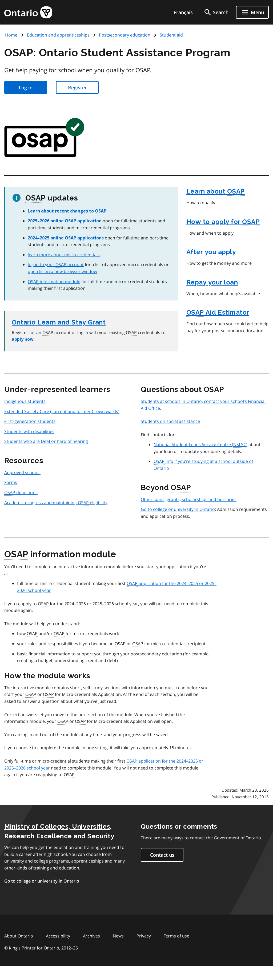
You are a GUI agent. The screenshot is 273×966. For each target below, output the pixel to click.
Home (11, 35)
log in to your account (56, 264)
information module (54, 281)
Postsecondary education (124, 35)
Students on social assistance (170, 421)
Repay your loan (212, 282)
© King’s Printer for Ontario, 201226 (41, 948)
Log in (26, 87)
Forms (10, 482)
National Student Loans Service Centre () (200, 445)
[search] (216, 12)
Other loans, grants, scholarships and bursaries (188, 499)
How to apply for (223, 222)
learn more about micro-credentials (64, 255)
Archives (91, 936)
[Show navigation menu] (252, 12)
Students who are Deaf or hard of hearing (46, 441)
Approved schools (22, 472)
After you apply (211, 252)
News (118, 936)
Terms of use (176, 936)
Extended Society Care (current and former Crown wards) (61, 411)
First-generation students (29, 421)
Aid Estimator (217, 312)
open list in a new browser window (62, 271)
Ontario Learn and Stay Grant (59, 322)
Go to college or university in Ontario (178, 509)
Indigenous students (25, 401)
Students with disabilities (29, 431)
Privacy (143, 936)
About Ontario (18, 936)
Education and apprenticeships (58, 35)
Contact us (162, 855)
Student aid (171, 35)
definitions (21, 493)
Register (77, 87)
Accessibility (58, 936)
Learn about (215, 191)
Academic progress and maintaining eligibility (55, 503)
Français (183, 12)
